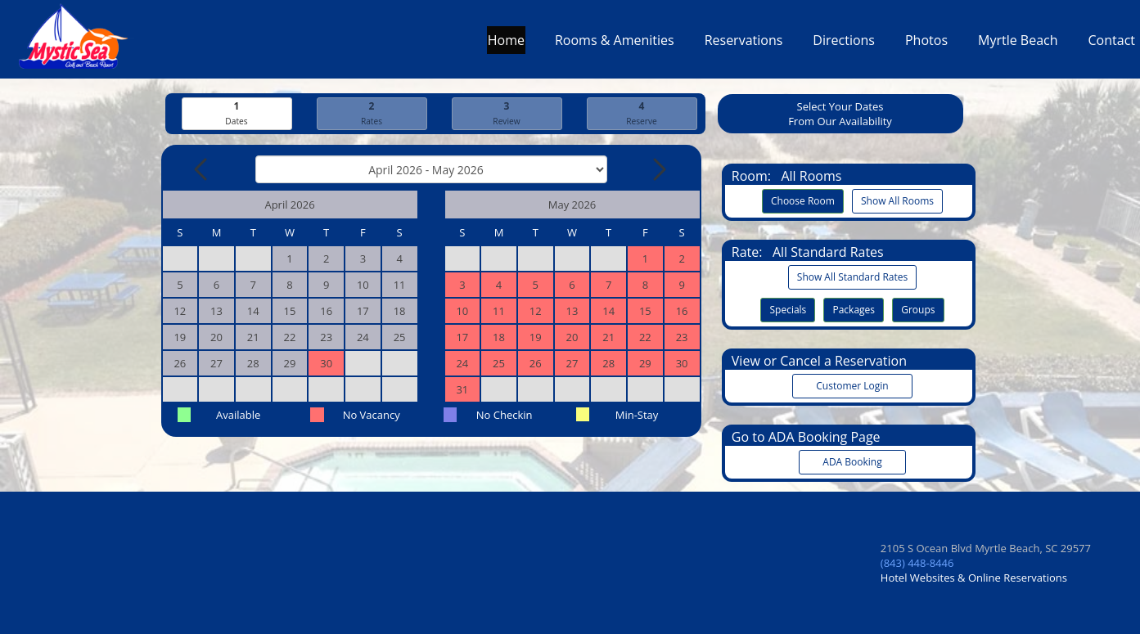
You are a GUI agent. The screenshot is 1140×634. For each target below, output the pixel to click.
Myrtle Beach (1018, 44)
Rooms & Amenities (614, 44)
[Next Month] (658, 169)
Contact (1111, 44)
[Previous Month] (202, 169)
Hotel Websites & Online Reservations (974, 577)
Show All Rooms (897, 201)
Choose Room (803, 201)
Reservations (744, 44)
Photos (926, 44)
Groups (918, 310)
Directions (844, 44)
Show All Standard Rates (852, 277)
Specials (787, 310)
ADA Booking (853, 462)
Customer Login (852, 386)
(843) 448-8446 (917, 562)
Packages (853, 310)
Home (506, 44)
